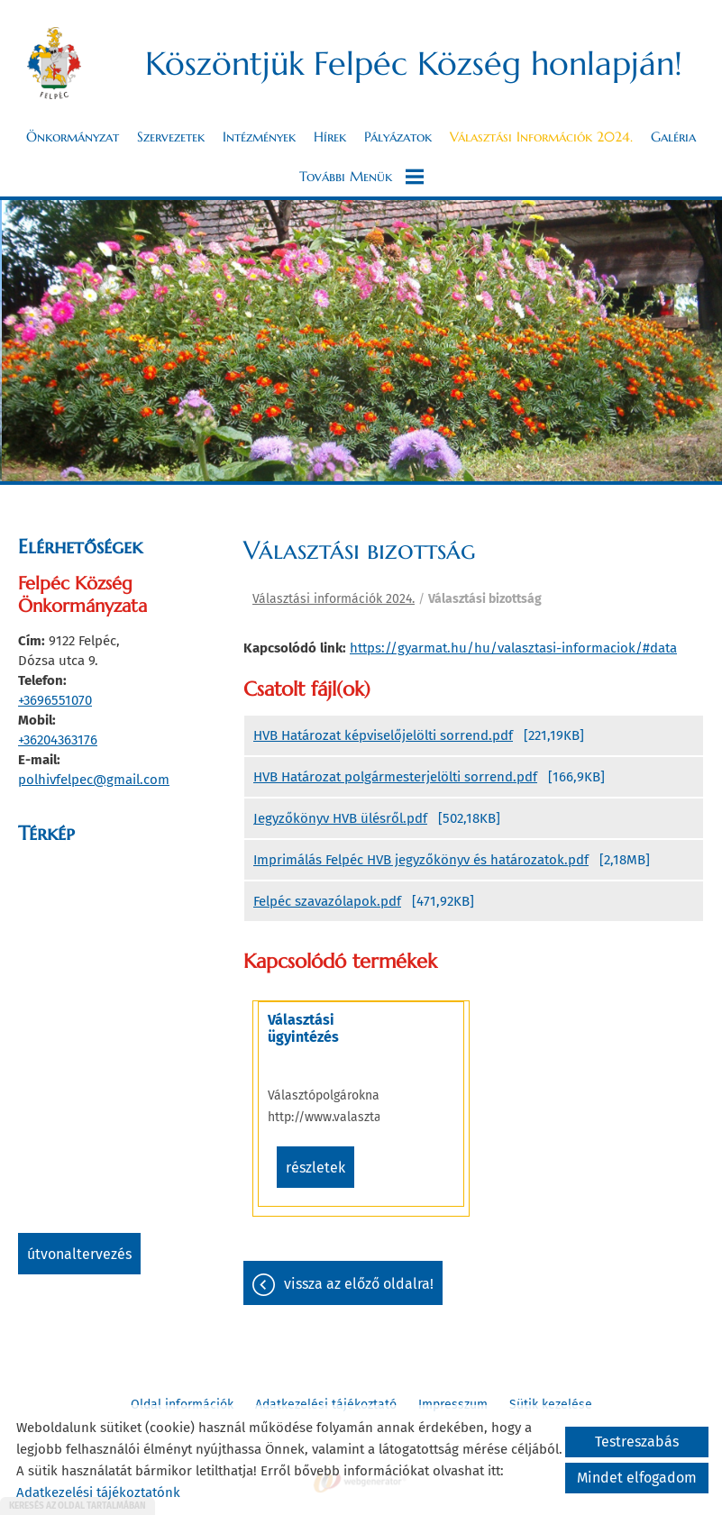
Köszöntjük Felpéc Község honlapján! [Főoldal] (413, 63)
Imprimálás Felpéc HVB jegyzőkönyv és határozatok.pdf (421, 860)
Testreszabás (637, 1441)
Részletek (315, 1167)
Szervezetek (171, 137)
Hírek (330, 137)
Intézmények (259, 137)
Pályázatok (398, 137)
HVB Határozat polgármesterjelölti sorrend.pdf (395, 777)
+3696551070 (55, 700)
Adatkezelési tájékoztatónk (98, 1492)
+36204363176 (57, 740)
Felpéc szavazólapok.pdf (327, 901)
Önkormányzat (72, 137)
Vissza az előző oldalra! (359, 1283)
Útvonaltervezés (79, 1254)
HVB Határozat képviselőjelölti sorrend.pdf (383, 735)
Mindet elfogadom (637, 1477)
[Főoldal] (54, 63)
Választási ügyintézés (303, 1028)
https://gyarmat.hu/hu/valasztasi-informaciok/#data (513, 648)
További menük (361, 177)
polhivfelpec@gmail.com (93, 779)
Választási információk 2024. (541, 137)
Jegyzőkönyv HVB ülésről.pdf (340, 818)
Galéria (673, 137)
